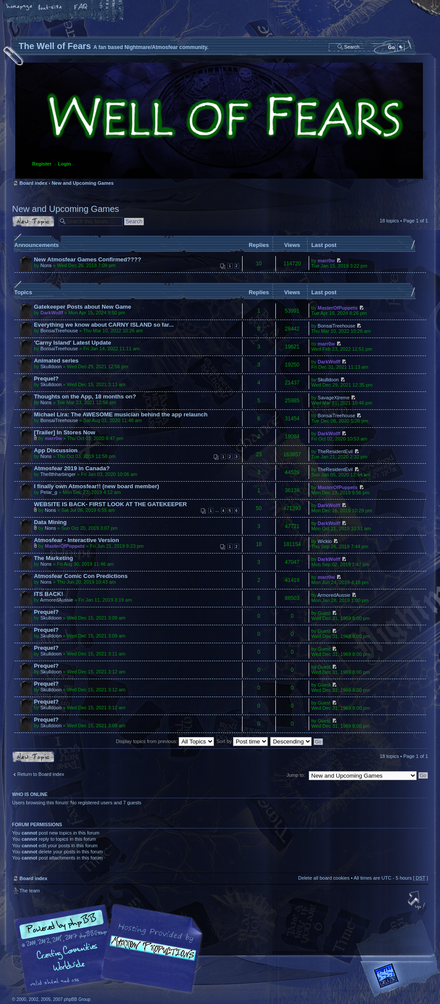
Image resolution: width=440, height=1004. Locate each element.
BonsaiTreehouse (59, 330)
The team (30, 890)
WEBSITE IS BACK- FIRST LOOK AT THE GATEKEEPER (110, 504)
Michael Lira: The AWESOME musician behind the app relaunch (121, 414)
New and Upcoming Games (83, 183)
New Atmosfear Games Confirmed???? (87, 259)
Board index (219, 121)
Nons (46, 265)
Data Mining (50, 522)
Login (64, 163)
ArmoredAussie (56, 599)
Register (42, 163)
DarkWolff (51, 312)
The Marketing (53, 558)
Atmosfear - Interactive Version (76, 540)
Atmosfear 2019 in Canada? (72, 468)
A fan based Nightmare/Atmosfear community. (150, 955)
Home (19, 7)
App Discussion (56, 450)
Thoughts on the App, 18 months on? (85, 396)
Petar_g (48, 492)
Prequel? (46, 378)
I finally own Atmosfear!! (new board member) (96, 486)
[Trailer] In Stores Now (64, 432)
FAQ (81, 7)
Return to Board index (41, 774)
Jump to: (296, 775)
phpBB (110, 949)
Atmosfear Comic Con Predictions (81, 576)
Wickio (325, 541)
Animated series (56, 360)
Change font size (50, 7)
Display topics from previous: (165, 741)
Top (417, 901)
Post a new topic (33, 221)
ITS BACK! (48, 594)
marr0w (326, 260)
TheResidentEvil (334, 451)
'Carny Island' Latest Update (72, 342)
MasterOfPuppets (338, 307)
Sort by (242, 741)
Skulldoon (50, 366)
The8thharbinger (58, 474)
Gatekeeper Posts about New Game (82, 306)
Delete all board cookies (323, 878)
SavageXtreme (334, 397)
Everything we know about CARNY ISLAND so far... (104, 324)
